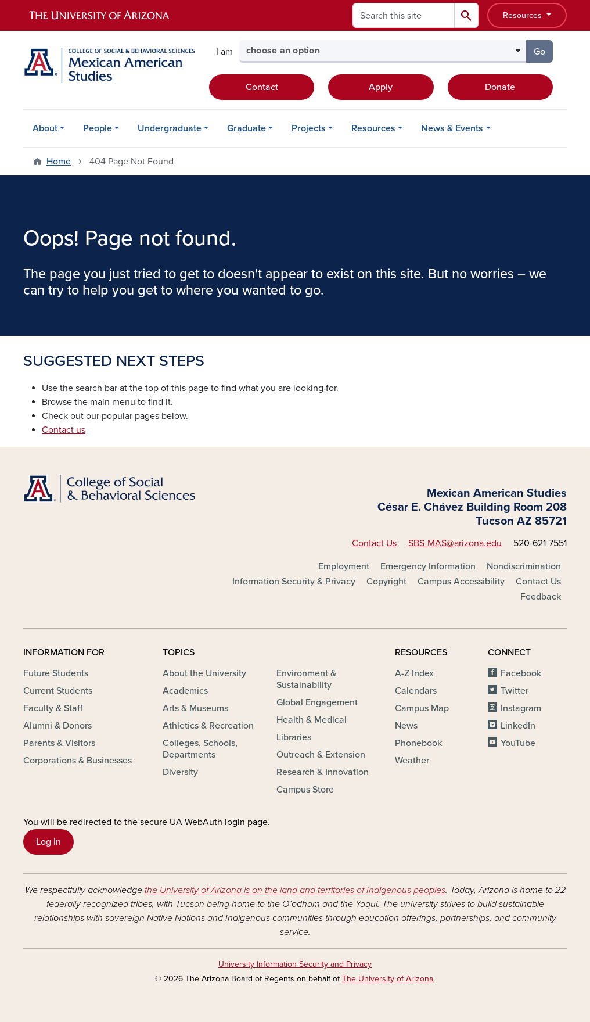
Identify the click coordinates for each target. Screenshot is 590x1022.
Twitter (514, 691)
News (406, 725)
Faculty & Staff (52, 708)
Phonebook (418, 743)
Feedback (540, 597)
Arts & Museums (195, 708)
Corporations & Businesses (77, 760)
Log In (48, 842)
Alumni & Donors (57, 725)
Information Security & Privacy (293, 581)
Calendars (416, 691)
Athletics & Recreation (208, 725)
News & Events (452, 128)
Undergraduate (170, 128)
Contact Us (374, 543)
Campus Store (305, 789)
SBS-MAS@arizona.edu (455, 543)
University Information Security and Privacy (295, 964)
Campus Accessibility (461, 581)
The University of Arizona (387, 979)
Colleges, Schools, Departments (200, 749)
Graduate (246, 128)
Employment (343, 566)
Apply (381, 87)
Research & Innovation (322, 772)
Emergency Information (428, 566)
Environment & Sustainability (306, 679)
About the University (204, 673)
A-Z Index (414, 673)
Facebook (521, 673)
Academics (185, 691)
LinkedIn (518, 725)
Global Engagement (317, 702)
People (97, 128)
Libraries (293, 737)
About (45, 128)
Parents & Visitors (59, 743)
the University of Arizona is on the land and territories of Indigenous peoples (295, 890)
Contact (262, 87)
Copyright (386, 581)
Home (58, 161)
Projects (309, 128)
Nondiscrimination (524, 566)
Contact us (63, 430)
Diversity (180, 772)
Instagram (521, 708)
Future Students (55, 673)
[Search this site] (403, 15)
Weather (412, 760)
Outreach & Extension (320, 755)
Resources (523, 15)
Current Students (57, 691)
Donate (500, 87)
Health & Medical (311, 720)
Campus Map (422, 708)
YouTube (518, 743)
